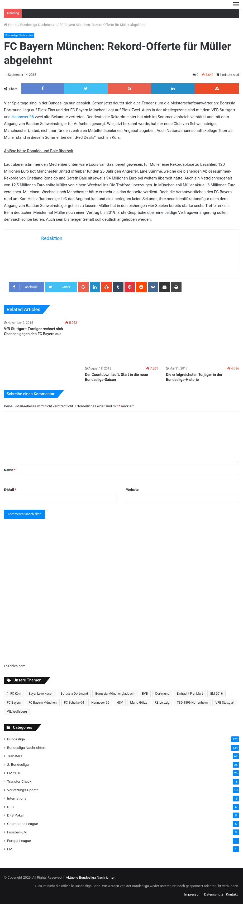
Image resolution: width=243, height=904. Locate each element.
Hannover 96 (23, 116)
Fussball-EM (17, 832)
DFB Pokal (15, 815)
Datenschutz (213, 894)
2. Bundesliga (18, 764)
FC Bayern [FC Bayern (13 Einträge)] (14, 702)
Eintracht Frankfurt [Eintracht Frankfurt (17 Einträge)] (190, 693)
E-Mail (10, 490)
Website (132, 490)
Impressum (192, 894)
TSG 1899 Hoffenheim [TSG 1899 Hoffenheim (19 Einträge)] (192, 702)
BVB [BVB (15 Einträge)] (145, 693)
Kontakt (232, 894)
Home (10, 25)
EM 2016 (14, 773)
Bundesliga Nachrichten (38, 25)
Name (10, 470)
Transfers (14, 756)
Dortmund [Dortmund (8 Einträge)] (162, 693)
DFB (10, 807)
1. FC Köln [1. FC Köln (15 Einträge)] (14, 693)
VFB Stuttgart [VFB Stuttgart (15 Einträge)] (224, 702)
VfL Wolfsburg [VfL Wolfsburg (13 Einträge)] (17, 711)
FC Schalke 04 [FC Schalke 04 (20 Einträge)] (74, 702)
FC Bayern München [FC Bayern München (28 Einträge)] (42, 702)
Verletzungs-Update (23, 790)
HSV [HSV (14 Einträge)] (120, 702)
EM (9, 849)
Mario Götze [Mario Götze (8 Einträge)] (138, 702)
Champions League (22, 824)
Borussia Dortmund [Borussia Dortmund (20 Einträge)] (74, 693)
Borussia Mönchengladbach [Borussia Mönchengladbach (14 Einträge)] (115, 693)
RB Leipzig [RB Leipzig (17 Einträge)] (162, 702)
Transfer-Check (19, 781)
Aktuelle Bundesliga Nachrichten (90, 877)
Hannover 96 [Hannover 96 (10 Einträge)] (100, 702)
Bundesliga (16, 739)
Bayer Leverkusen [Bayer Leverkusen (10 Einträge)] (40, 693)
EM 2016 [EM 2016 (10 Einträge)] (216, 693)
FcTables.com (14, 666)
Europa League (19, 840)
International (17, 798)
